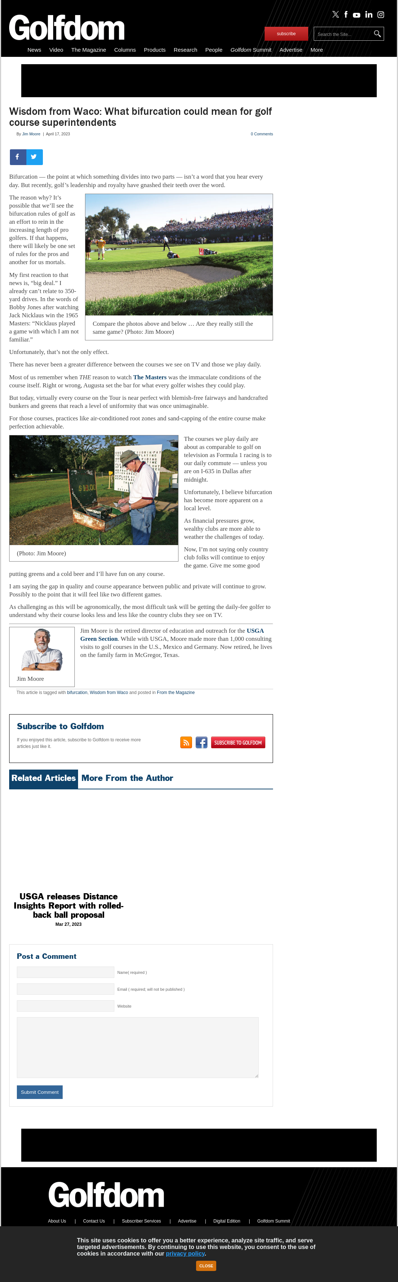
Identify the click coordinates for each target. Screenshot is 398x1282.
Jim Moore (31, 134)
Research (185, 50)
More (316, 50)
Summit (251, 50)
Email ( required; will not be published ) (151, 989)
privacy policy (185, 1253)
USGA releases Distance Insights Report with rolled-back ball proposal (69, 905)
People (213, 50)
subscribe (286, 33)
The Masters (150, 377)
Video (56, 50)
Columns (125, 50)
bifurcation (77, 692)
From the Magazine (176, 692)
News (34, 50)
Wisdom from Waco (109, 692)
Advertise (291, 50)
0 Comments (262, 134)
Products (155, 50)
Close (206, 1266)
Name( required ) (132, 972)
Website (124, 1006)
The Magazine (88, 50)
